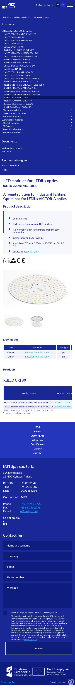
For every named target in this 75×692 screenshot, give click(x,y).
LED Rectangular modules (14, 113)
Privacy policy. (30, 639)
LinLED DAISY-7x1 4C (13, 46)
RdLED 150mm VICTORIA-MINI (18, 100)
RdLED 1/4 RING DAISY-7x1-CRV (19, 49)
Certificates (37, 444)
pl (58, 5)
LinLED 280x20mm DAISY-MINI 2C (20, 34)
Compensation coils (11, 132)
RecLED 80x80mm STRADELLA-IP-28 (21, 91)
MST (37, 426)
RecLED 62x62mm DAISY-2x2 (18, 62)
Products (8, 24)
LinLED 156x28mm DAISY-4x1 (18, 40)
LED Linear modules (11, 110)
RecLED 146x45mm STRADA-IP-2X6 (21, 81)
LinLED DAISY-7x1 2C (13, 43)
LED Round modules (11, 116)
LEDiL (5, 170)
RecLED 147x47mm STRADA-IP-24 (20, 88)
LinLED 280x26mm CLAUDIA (17, 75)
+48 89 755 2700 (30, 503)
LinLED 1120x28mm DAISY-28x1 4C (21, 56)
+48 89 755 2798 (30, 507)
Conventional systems (12, 129)
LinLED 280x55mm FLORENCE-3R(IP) (22, 78)
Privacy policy (8, 682)
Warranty (6, 151)
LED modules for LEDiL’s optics (15, 17)
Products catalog (43, 5)
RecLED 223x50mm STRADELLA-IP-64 (22, 94)
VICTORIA (33, 251)
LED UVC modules (10, 123)
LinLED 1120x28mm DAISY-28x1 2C (21, 53)
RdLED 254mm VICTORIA (16, 97)
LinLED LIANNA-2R (12, 69)
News (37, 431)
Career (37, 448)
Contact (38, 452)
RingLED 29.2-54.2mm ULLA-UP (19, 104)
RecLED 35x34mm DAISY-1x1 (18, 59)
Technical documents (12, 148)
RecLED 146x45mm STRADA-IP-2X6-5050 (24, 84)
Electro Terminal (10, 165)
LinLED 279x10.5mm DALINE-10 (19, 65)
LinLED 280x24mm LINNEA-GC (18, 72)
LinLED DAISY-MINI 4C (14, 37)
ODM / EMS (37, 435)
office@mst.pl (29, 511)
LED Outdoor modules (12, 119)
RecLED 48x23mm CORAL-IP (17, 107)
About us (37, 439)
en (63, 5)
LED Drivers (7, 126)
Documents (9, 141)
